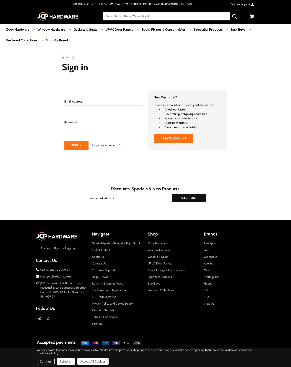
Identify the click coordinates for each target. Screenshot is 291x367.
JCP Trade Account (104, 297)
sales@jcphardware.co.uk (55, 276)
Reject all (66, 361)
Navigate (100, 234)
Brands (211, 234)
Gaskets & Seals (81, 30)
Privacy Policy (50, 353)
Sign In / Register (57, 248)
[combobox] (166, 16)
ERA (206, 297)
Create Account (173, 138)
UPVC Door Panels (113, 30)
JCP (206, 290)
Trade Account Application (109, 290)
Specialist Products (197, 30)
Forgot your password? (106, 145)
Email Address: (73, 101)
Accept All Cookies (93, 361)
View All (209, 303)
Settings (45, 361)
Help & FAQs (100, 277)
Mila (206, 270)
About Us (98, 257)
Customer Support (103, 270)
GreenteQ (210, 257)
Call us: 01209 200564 (55, 270)
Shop (153, 234)
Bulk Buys (225, 30)
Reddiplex (210, 243)
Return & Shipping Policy (107, 283)
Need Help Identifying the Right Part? (116, 243)
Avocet (208, 263)
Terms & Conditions (104, 317)
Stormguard (211, 277)
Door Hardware (18, 30)
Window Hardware (49, 30)
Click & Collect (101, 250)
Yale (206, 250)
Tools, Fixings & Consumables (155, 30)
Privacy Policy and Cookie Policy (112, 303)
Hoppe (208, 283)
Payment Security (103, 310)
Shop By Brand (18, 41)
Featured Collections (253, 30)
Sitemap (97, 323)
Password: (70, 122)
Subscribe (189, 198)
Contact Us (99, 263)
